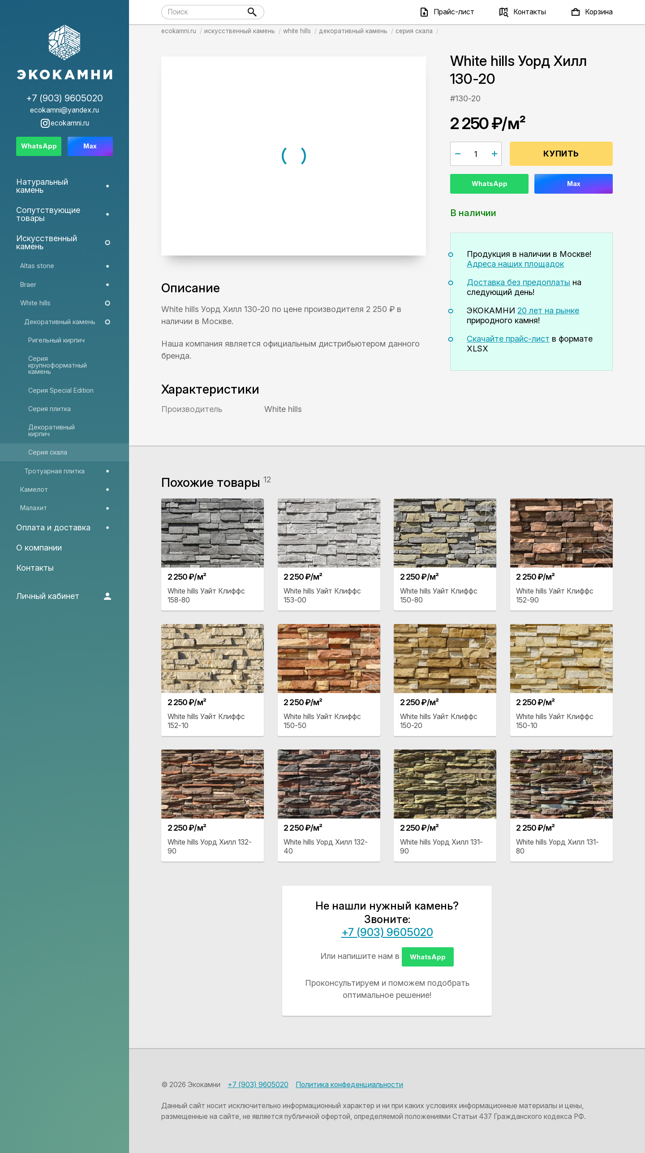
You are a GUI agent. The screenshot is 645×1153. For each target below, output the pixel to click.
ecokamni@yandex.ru (64, 110)
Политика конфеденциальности (349, 1084)
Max (573, 183)
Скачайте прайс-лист (508, 338)
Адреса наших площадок (515, 264)
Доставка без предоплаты (518, 282)
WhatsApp (489, 183)
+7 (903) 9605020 (387, 932)
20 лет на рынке (548, 310)
